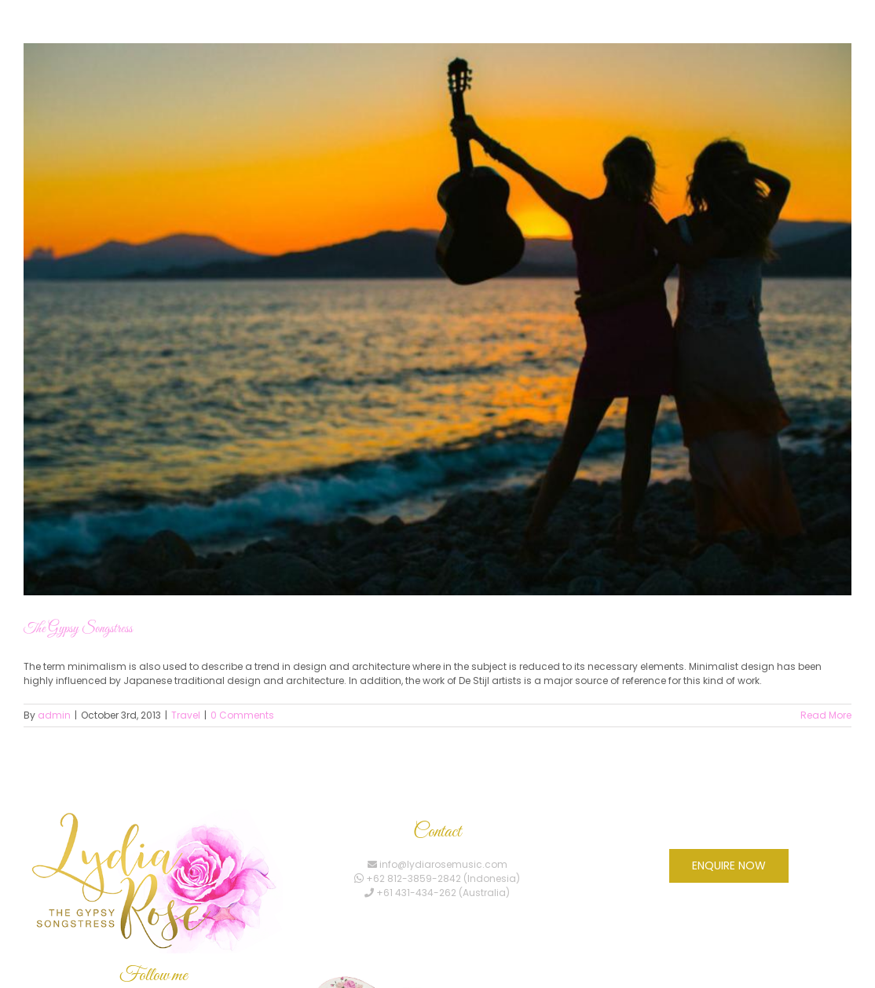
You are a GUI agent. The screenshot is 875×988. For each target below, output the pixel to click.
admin (54, 715)
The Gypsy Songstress (78, 629)
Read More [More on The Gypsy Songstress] (825, 715)
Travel (185, 715)
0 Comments (242, 715)
